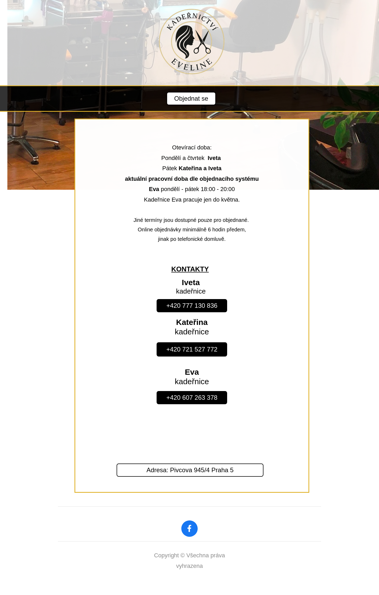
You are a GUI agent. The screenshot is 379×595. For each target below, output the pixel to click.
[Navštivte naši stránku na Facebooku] (189, 528)
